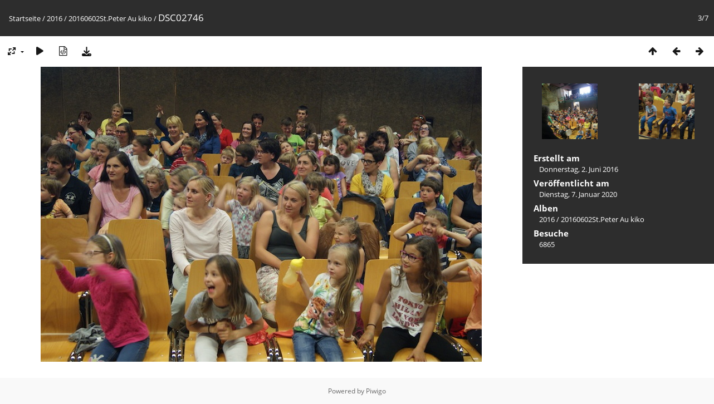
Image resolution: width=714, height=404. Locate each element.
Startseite (25, 18)
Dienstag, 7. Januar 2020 (578, 194)
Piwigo (376, 391)
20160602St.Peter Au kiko (110, 18)
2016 (54, 18)
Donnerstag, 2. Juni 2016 (578, 169)
